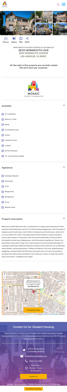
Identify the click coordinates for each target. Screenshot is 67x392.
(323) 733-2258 (35, 361)
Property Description (12, 219)
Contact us (33, 376)
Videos (14, 40)
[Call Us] (58, 4)
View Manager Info (33, 286)
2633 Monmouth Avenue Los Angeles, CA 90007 (33, 55)
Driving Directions (35, 310)
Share (27, 40)
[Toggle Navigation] (64, 4)
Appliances (7, 167)
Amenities (6, 106)
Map (21, 40)
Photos (6, 40)
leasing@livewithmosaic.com (36, 356)
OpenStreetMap (53, 314)
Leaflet (44, 314)
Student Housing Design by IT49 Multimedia (44, 384)
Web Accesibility (20, 384)
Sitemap (10, 384)
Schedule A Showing (33, 389)
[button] (33, 291)
